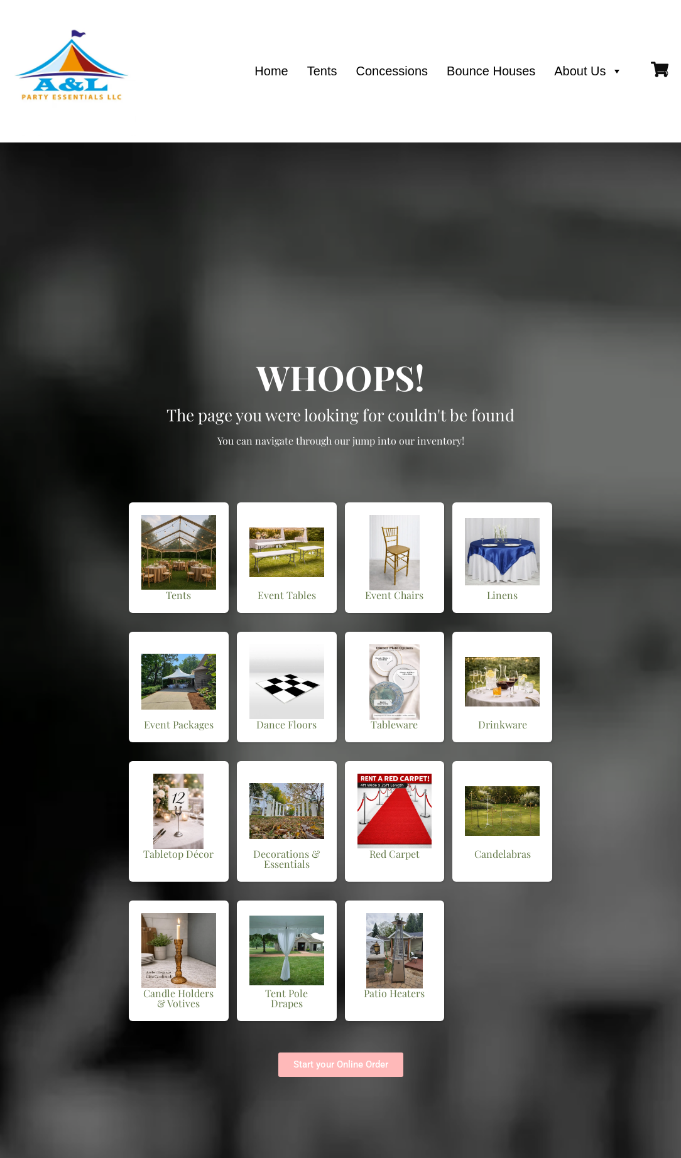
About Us (588, 71)
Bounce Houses (491, 71)
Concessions (392, 71)
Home (271, 71)
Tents (322, 71)
